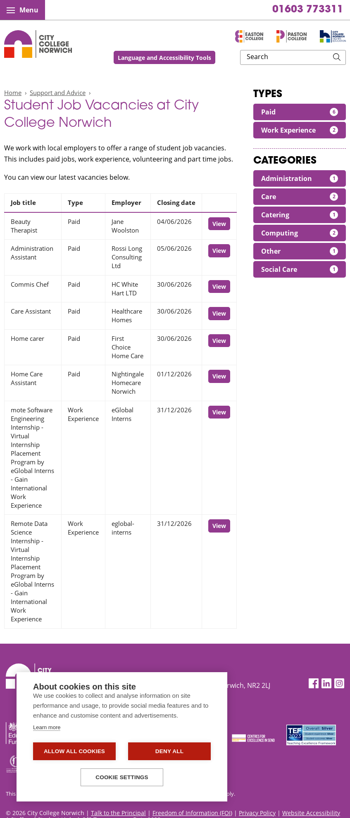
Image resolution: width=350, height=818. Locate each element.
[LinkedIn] (326, 683)
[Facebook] (314, 683)
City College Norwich (38, 44)
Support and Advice (58, 92)
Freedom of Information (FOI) (192, 813)
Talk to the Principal (118, 813)
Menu (22, 9)
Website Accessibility (311, 813)
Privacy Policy (257, 813)
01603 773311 (307, 10)
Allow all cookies (74, 751)
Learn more (46, 727)
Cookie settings (121, 777)
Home (12, 92)
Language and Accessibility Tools (219, 58)
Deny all (169, 751)
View (219, 224)
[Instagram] (339, 683)
